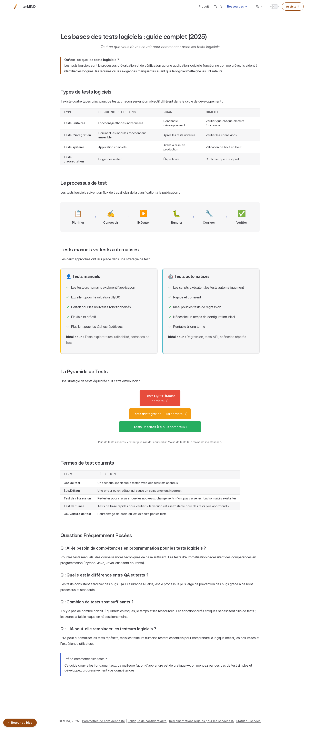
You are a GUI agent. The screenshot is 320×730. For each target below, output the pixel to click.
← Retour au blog (20, 722)
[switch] (274, 6)
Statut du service (248, 721)
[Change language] (259, 6)
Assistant (292, 6)
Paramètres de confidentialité (103, 721)
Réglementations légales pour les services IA (201, 721)
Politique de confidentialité (147, 721)
